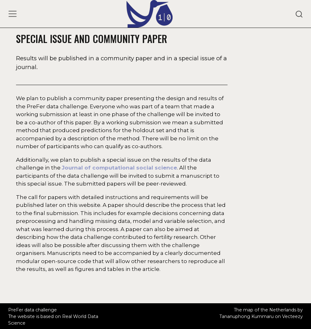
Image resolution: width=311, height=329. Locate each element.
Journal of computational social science (119, 167)
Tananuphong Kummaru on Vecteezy (261, 316)
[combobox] (299, 14)
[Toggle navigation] (12, 13)
